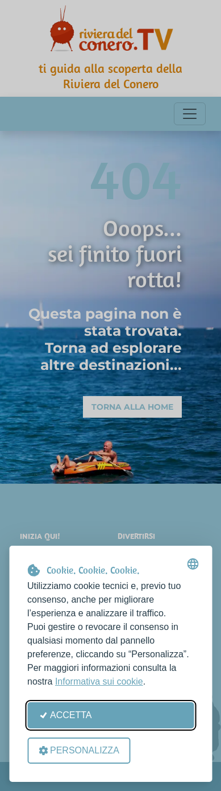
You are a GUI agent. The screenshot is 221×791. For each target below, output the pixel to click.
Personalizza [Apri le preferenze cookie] (79, 750)
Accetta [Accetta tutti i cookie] (65, 715)
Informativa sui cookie (99, 681)
